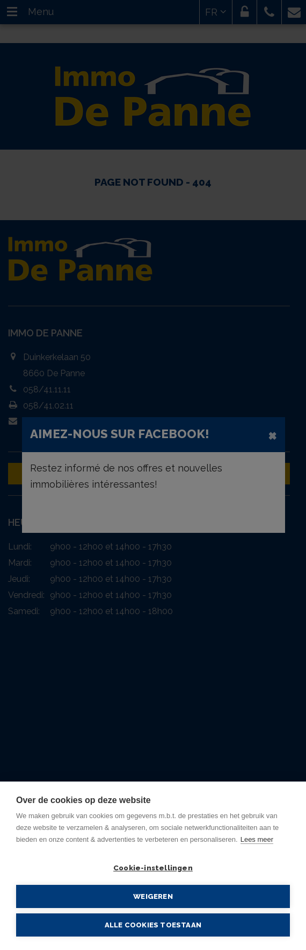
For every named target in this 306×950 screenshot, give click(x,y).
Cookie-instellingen (153, 867)
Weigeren (153, 896)
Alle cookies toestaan (153, 925)
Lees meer (257, 839)
